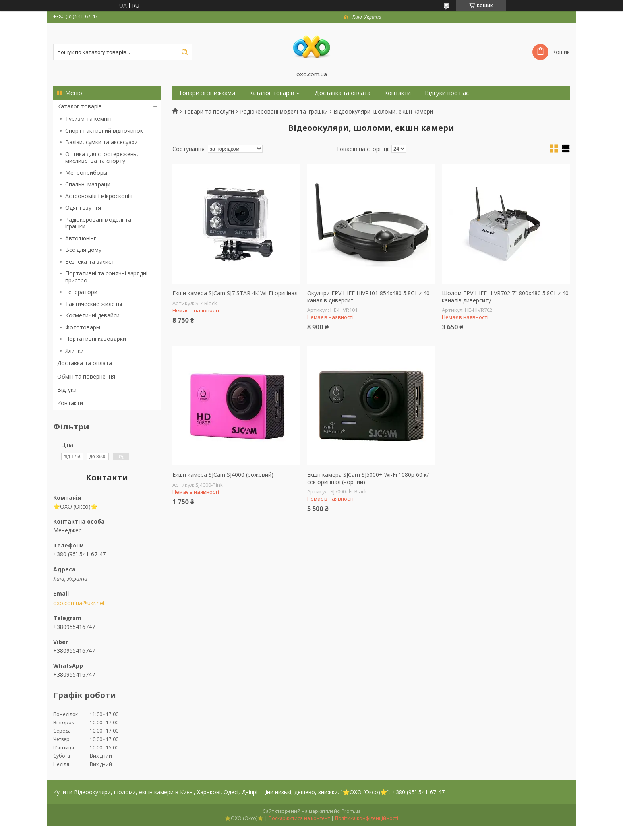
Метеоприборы (86, 172)
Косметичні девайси (92, 315)
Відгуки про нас (447, 93)
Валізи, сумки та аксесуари (101, 142)
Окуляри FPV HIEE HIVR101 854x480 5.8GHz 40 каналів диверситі (368, 297)
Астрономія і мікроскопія (98, 196)
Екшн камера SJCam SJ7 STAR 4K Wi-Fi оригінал (235, 293)
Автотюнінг (80, 238)
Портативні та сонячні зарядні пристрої (106, 276)
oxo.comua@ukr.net (79, 603)
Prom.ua (351, 811)
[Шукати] (184, 52)
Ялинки (74, 350)
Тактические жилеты (93, 304)
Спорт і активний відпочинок (104, 130)
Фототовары (82, 327)
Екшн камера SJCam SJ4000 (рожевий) (222, 474)
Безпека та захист (89, 261)
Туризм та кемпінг (89, 118)
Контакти (70, 403)
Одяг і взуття (83, 207)
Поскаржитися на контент (299, 818)
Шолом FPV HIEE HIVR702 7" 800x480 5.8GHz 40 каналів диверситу (505, 297)
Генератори (81, 292)
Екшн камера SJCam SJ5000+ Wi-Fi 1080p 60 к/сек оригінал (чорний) (368, 478)
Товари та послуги (209, 111)
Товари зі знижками (206, 93)
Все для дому (83, 249)
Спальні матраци (87, 184)
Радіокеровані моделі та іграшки (98, 223)
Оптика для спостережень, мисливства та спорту (101, 157)
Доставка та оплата (84, 363)
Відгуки (67, 389)
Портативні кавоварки (95, 338)
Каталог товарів (79, 106)
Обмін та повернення (86, 376)
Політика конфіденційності (366, 818)
